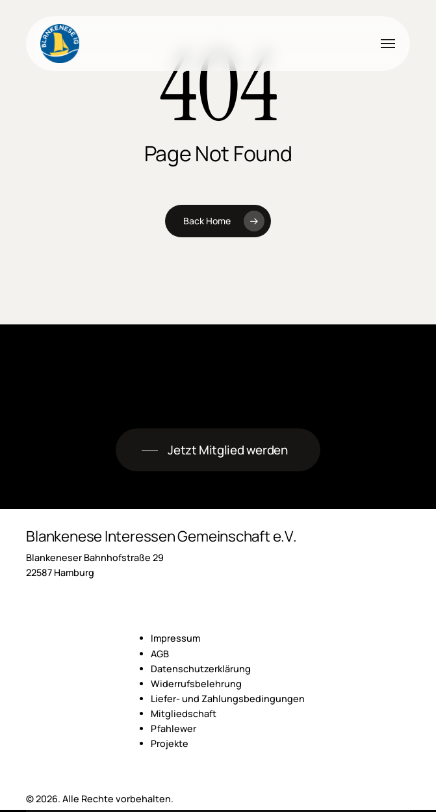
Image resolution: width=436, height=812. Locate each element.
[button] (388, 43)
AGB (160, 654)
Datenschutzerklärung (201, 668)
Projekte (169, 743)
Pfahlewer (173, 728)
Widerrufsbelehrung (196, 683)
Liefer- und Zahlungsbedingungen (228, 698)
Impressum (175, 638)
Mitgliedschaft (183, 713)
